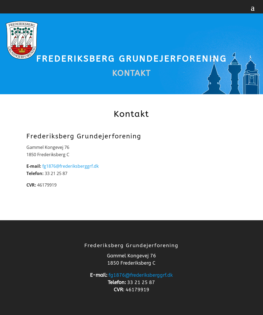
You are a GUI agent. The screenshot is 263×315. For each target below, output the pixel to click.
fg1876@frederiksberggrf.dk (70, 166)
